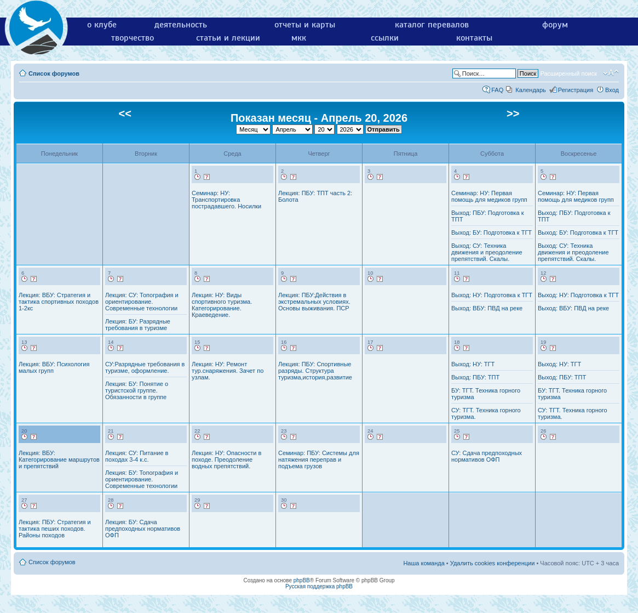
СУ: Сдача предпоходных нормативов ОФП (486, 456)
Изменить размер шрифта (611, 73)
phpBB (302, 580)
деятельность (180, 24)
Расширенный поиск (568, 73)
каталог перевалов (432, 24)
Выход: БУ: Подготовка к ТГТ (491, 232)
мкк (298, 37)
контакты (474, 37)
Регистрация (575, 90)
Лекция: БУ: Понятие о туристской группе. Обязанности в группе (136, 390)
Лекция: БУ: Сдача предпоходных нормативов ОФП (142, 528)
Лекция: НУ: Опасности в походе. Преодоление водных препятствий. (226, 459)
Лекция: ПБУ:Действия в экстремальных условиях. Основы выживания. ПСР (314, 301)
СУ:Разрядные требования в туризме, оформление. (145, 367)
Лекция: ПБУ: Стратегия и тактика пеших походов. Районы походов (55, 528)
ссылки (385, 37)
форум (555, 24)
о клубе (102, 24)
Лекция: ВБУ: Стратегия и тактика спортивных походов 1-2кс (59, 301)
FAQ (497, 90)
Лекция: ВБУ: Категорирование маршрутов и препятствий (59, 459)
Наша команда (423, 563)
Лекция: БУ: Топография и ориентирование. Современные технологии (141, 479)
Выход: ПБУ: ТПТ (475, 377)
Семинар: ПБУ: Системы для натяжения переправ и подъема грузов (318, 459)
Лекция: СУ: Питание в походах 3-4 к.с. (136, 456)
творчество (132, 37)
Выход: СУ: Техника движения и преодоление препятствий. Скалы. (486, 252)
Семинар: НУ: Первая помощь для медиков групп (489, 196)
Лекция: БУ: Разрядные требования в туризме (137, 324)
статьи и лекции (228, 37)
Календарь (530, 90)
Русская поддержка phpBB (319, 586)
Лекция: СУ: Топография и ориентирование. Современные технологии (142, 301)
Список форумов (53, 73)
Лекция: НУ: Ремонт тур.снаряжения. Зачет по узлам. (227, 371)
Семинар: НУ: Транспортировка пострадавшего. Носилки (226, 199)
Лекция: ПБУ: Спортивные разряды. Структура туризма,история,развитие (315, 371)
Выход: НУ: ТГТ (473, 364)
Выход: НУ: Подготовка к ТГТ (491, 295)
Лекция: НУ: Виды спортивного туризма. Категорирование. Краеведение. (222, 305)
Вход (612, 90)
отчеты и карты (304, 24)
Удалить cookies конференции (492, 563)
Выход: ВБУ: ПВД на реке (486, 308)
